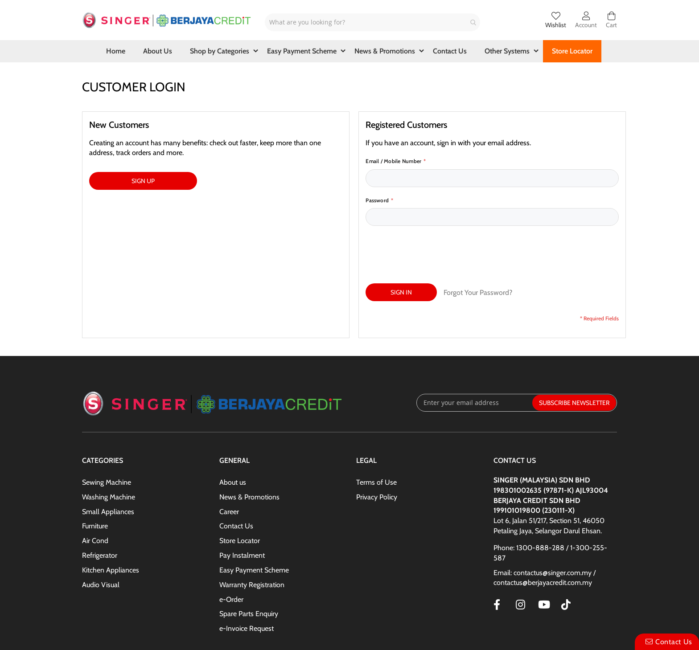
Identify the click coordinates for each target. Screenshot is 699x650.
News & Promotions (249, 455)
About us (232, 441)
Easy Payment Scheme (254, 528)
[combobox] (372, 22)
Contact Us (236, 484)
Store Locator (239, 499)
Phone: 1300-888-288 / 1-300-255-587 (550, 511)
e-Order (231, 558)
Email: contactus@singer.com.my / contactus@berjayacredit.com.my (544, 536)
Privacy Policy (376, 455)
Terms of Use (376, 441)
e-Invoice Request (246, 587)
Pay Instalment (242, 514)
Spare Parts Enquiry (248, 572)
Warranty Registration (251, 543)
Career (229, 470)
